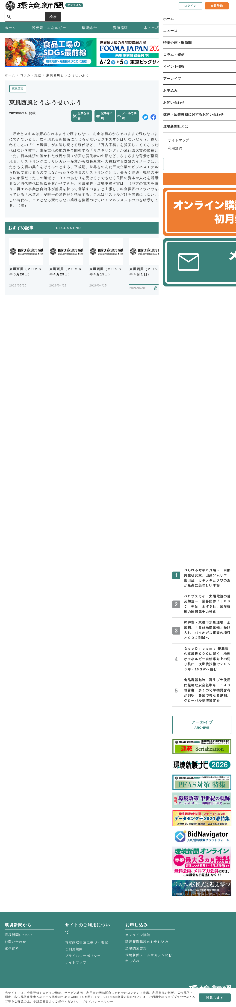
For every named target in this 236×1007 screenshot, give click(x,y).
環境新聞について (19, 935)
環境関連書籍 (136, 948)
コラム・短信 (31, 75)
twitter (145, 116)
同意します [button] (215, 997)
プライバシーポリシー (83, 956)
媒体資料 (12, 948)
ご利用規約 (74, 949)
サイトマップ (76, 962)
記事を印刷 (106, 116)
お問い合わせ (15, 942)
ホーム (10, 75)
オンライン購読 (137, 935)
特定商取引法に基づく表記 (86, 942)
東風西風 (18, 88)
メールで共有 (130, 116)
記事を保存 (84, 116)
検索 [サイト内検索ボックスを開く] (223, 11)
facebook (153, 116)
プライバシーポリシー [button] (97, 1001)
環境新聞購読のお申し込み (146, 942)
